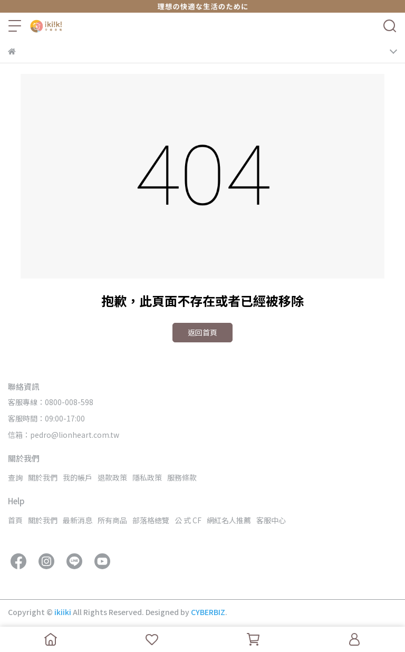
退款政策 (112, 477)
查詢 (15, 477)
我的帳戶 (77, 477)
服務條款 (182, 477)
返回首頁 (202, 332)
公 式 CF (188, 520)
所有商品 (112, 520)
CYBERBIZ (208, 612)
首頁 (15, 520)
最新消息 (77, 520)
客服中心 (271, 520)
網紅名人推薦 (229, 520)
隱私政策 (147, 477)
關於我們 (42, 477)
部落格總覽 (150, 520)
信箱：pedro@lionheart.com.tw (63, 434)
